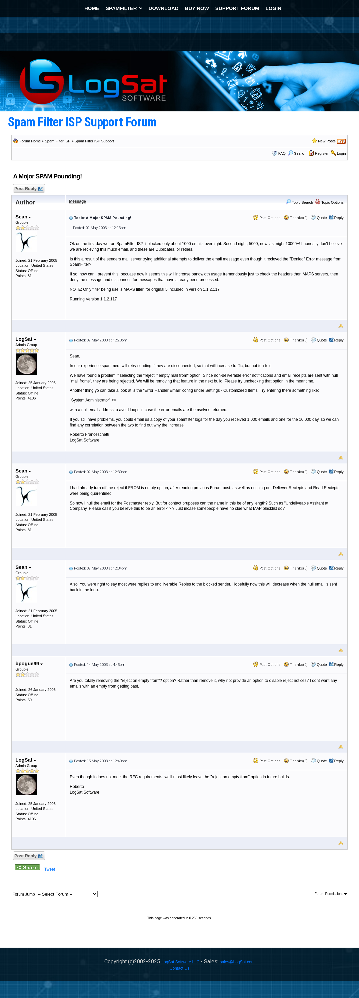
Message (77, 201)
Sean (23, 216)
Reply (339, 218)
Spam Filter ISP (57, 141)
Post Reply (28, 189)
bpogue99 (29, 663)
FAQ (282, 153)
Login (341, 153)
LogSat (25, 339)
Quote (322, 218)
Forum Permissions (331, 894)
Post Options (267, 218)
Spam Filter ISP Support (94, 141)
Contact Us (179, 968)
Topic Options (329, 202)
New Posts (327, 141)
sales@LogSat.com (237, 962)
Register (322, 153)
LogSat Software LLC (180, 962)
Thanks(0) (296, 218)
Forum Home (30, 141)
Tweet (49, 869)
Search (297, 153)
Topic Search (299, 202)
